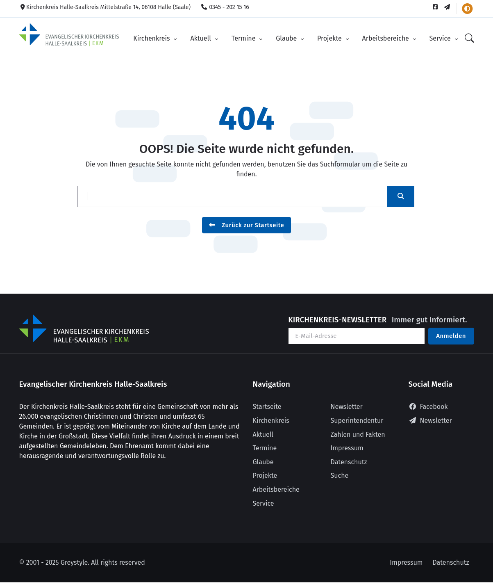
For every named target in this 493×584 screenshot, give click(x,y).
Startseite (267, 407)
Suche (340, 475)
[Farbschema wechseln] (467, 8)
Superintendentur (357, 420)
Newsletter (347, 407)
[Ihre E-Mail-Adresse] (356, 336)
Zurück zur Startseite (246, 225)
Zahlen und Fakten (358, 434)
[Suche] (469, 39)
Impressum (347, 448)
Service (440, 38)
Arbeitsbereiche (386, 38)
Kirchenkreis (152, 38)
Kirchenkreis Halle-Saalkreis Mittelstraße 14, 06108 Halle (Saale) (105, 7)
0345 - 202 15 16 (224, 7)
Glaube (287, 38)
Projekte (330, 38)
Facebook (428, 407)
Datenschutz (349, 462)
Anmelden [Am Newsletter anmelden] (451, 336)
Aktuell (201, 38)
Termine (244, 38)
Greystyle (74, 562)
